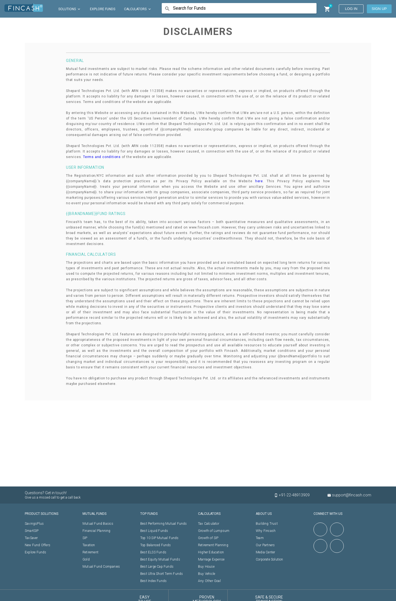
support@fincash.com (349, 495)
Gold (86, 559)
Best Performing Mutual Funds (163, 524)
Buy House (206, 567)
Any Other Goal (209, 581)
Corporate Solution (269, 559)
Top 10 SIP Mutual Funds (159, 538)
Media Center (265, 552)
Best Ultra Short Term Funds (161, 574)
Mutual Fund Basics (98, 524)
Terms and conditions (102, 157)
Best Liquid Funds (154, 531)
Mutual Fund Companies (101, 567)
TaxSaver (31, 538)
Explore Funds (35, 552)
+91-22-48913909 (294, 495)
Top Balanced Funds (155, 545)
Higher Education (211, 552)
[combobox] (241, 8)
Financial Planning (96, 531)
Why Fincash (266, 531)
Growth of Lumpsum (213, 531)
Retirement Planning (213, 545)
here (259, 181)
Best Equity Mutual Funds (160, 559)
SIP (84, 538)
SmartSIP (32, 531)
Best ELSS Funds (153, 552)
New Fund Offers (37, 545)
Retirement (90, 552)
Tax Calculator (208, 524)
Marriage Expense (211, 559)
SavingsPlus (34, 524)
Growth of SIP (208, 538)
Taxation (88, 545)
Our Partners (265, 545)
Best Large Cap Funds (157, 567)
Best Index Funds (153, 581)
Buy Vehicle (206, 574)
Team (260, 538)
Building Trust (267, 524)
